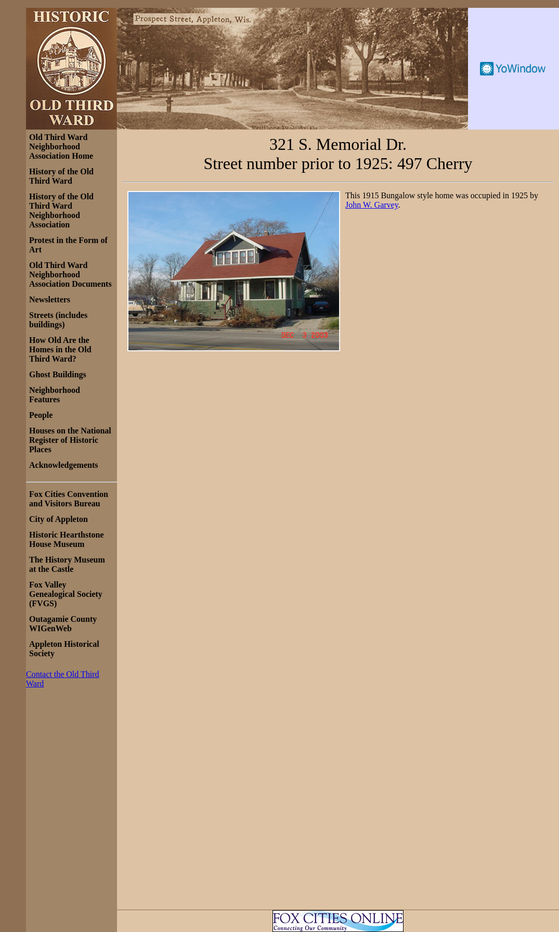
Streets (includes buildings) (58, 320)
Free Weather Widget (513, 69)
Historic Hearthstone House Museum (66, 539)
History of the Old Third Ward (61, 176)
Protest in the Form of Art (68, 245)
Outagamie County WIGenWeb (63, 624)
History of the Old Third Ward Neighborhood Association (61, 210)
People (41, 415)
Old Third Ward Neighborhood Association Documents (70, 274)
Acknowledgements (63, 465)
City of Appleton (58, 519)
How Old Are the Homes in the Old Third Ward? (60, 349)
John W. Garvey (371, 204)
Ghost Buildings (57, 374)
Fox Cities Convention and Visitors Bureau (68, 499)
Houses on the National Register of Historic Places (70, 440)
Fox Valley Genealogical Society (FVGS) (65, 594)
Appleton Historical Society (64, 649)
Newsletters (49, 299)
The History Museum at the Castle (67, 564)
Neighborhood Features (54, 395)
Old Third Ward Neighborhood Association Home (61, 146)
